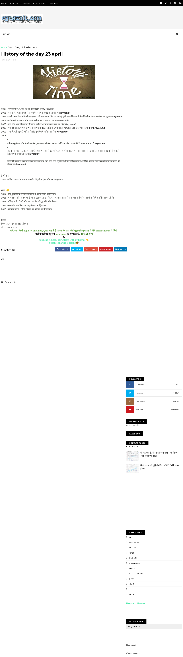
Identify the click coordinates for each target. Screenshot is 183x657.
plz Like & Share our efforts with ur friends (59, 243)
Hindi (132, 285)
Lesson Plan (136, 290)
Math (132, 296)
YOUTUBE (139, 126)
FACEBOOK (140, 101)
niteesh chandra (139, 508)
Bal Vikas (134, 259)
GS (10, 47)
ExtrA (129, 589)
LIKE (177, 101)
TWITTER (139, 110)
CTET (131, 270)
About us (14, 3)
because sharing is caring (59, 246)
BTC (131, 254)
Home (4, 3)
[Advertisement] (125, 18)
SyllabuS (131, 574)
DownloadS (54, 3)
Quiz (131, 301)
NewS (129, 580)
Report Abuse (135, 320)
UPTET (132, 311)
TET (131, 306)
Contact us (26, 3)
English (133, 275)
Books (132, 264)
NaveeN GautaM (138, 497)
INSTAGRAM (140, 118)
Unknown (135, 504)
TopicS (130, 570)
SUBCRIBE (175, 126)
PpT (128, 577)
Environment (136, 280)
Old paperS (133, 586)
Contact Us (132, 163)
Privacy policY (39, 3)
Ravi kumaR (136, 501)
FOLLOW (176, 110)
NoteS (130, 583)
